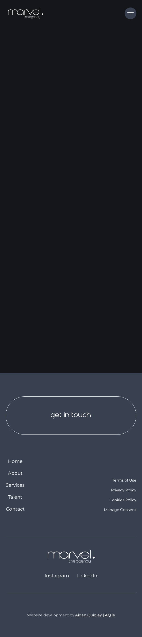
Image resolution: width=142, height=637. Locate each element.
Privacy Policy (123, 490)
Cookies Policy (122, 500)
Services (15, 485)
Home (15, 461)
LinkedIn (87, 575)
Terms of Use (124, 480)
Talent (15, 497)
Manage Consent (120, 510)
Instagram (57, 575)
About (15, 473)
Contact (15, 509)
